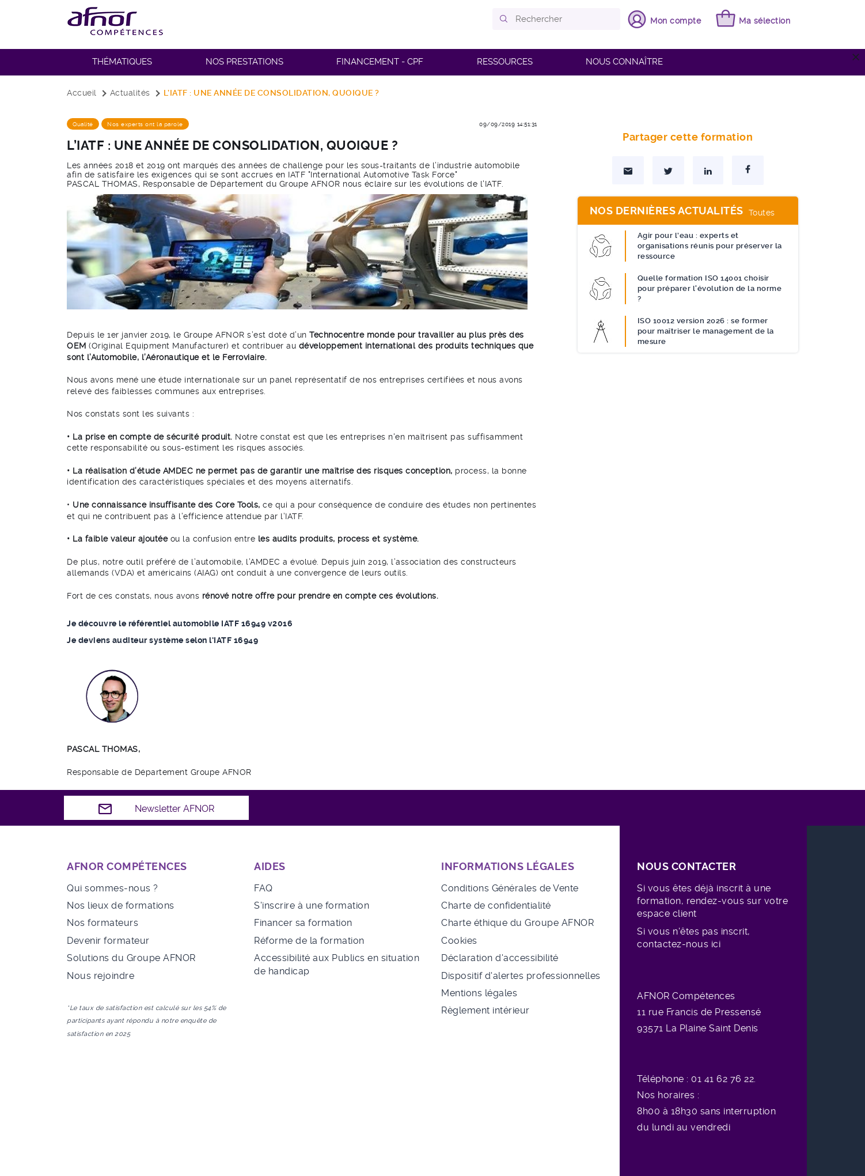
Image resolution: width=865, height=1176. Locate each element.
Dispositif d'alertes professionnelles (521, 975)
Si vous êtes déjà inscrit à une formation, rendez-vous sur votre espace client (712, 901)
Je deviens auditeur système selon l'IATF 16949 (162, 640)
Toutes (762, 212)
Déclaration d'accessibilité (500, 957)
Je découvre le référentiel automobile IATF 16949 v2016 (180, 623)
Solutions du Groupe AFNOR (131, 957)
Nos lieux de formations (120, 905)
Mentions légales (479, 993)
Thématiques (122, 61)
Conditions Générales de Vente (510, 888)
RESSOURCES (505, 61)
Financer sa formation (303, 922)
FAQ (263, 888)
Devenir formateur (108, 940)
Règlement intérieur (485, 1010)
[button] (504, 19)
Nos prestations (244, 61)
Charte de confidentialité (496, 905)
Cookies (459, 940)
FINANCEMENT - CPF (379, 61)
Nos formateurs (102, 922)
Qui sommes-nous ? (112, 888)
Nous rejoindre (100, 975)
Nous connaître (624, 61)
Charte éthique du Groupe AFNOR (517, 922)
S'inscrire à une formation (311, 905)
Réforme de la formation (309, 940)
